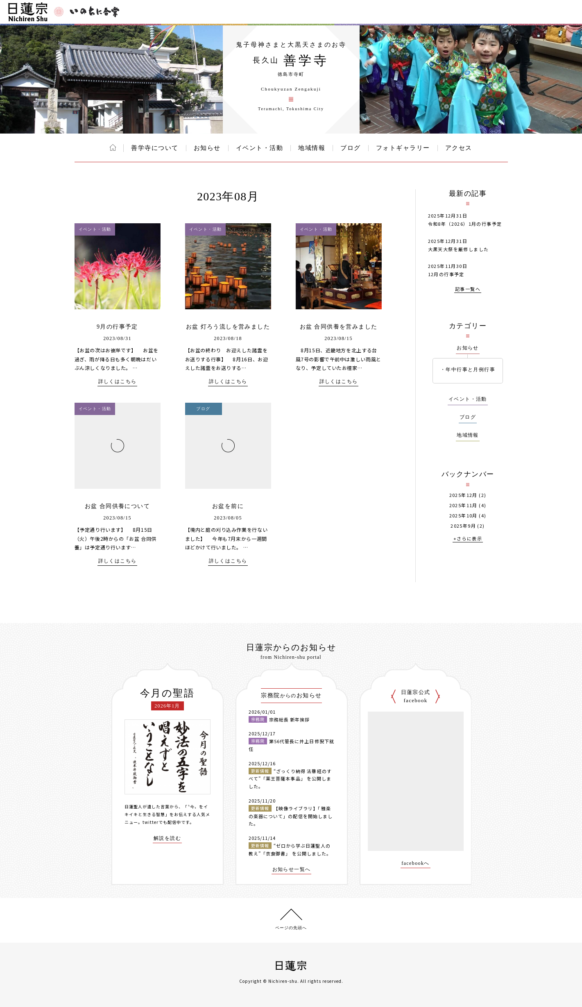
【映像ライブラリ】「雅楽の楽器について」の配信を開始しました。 (291, 816)
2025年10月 (463, 515)
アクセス (458, 148)
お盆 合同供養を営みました (339, 327)
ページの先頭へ (291, 927)
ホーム (113, 147)
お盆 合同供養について (117, 506)
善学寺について (155, 148)
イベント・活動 (259, 148)
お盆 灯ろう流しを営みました (228, 327)
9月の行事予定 (117, 327)
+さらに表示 (467, 539)
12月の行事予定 (446, 274)
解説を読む (167, 838)
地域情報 (311, 148)
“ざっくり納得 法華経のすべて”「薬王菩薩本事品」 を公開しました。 (290, 778)
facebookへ (415, 863)
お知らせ (207, 148)
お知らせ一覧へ (291, 869)
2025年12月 (463, 495)
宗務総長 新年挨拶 (289, 719)
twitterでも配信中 (162, 822)
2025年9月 (463, 526)
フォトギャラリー (403, 148)
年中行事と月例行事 (470, 369)
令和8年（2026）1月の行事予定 (465, 223)
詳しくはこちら (117, 381)
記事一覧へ (467, 289)
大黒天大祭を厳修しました (458, 249)
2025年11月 (463, 505)
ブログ (350, 148)
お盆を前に (228, 506)
